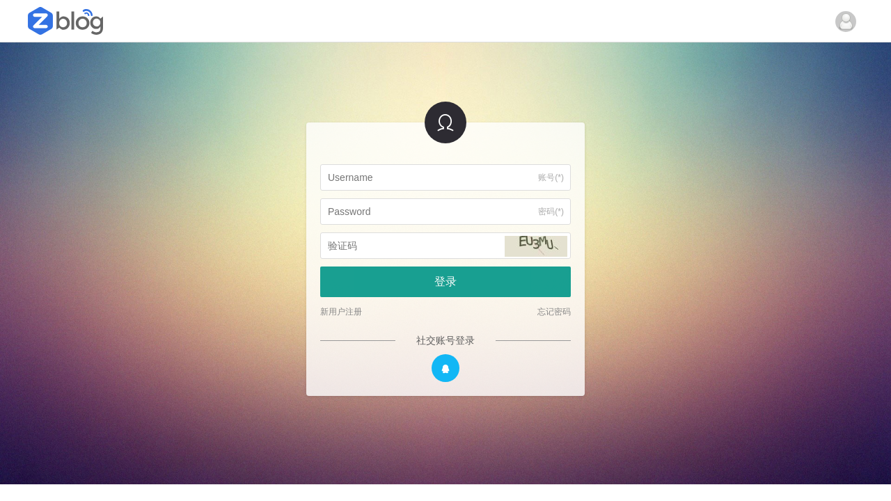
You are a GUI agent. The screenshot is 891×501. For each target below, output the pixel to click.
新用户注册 (341, 312)
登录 (445, 281)
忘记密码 (554, 312)
